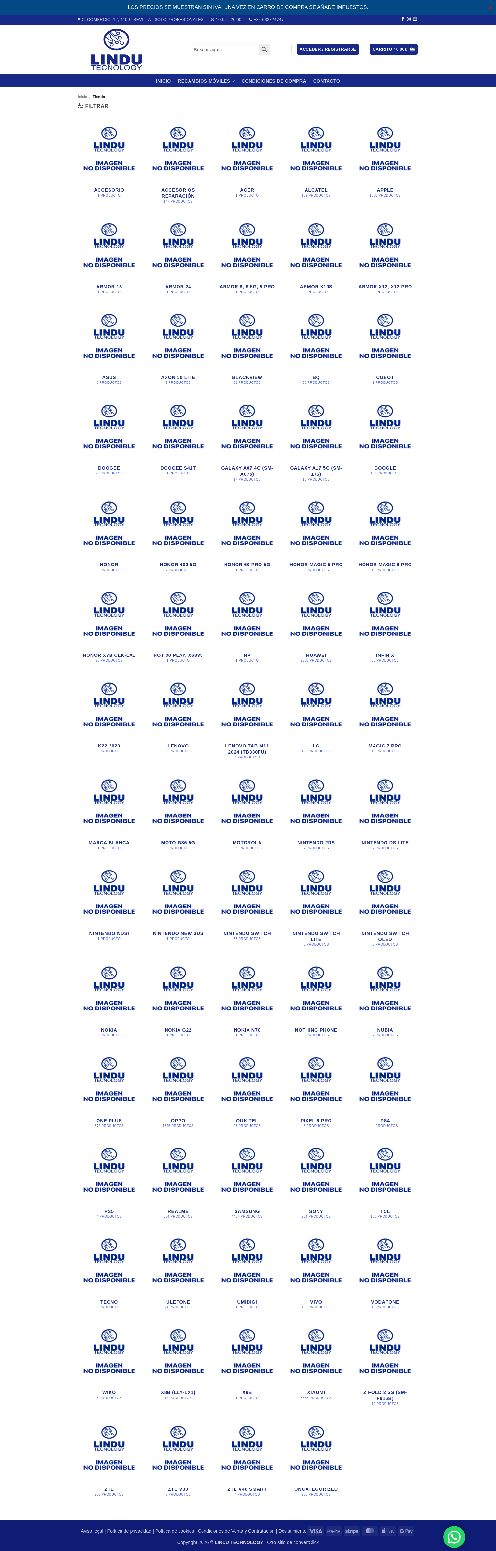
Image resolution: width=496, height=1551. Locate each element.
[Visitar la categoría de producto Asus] (109, 349)
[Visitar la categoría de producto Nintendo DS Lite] (385, 815)
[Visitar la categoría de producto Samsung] (247, 1183)
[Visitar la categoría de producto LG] (316, 721)
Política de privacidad (129, 1531)
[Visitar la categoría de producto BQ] (316, 349)
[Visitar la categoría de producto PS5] (109, 1183)
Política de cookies (174, 1531)
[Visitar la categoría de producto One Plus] (109, 1093)
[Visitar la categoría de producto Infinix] (385, 627)
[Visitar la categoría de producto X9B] (247, 1368)
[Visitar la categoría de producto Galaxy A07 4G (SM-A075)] (247, 443)
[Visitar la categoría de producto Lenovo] (178, 721)
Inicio (163, 81)
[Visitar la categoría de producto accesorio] (109, 165)
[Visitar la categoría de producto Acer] (247, 165)
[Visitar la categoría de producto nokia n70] (247, 1002)
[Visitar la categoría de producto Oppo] (178, 1093)
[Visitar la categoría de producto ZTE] (109, 1461)
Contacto (326, 81)
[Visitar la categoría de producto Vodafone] (385, 1274)
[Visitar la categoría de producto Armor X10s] (316, 259)
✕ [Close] (490, 7)
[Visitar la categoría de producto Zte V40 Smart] (247, 1461)
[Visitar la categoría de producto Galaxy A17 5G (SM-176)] (316, 443)
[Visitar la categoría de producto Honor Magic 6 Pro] (385, 537)
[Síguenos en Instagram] (409, 19)
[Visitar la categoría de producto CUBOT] (385, 349)
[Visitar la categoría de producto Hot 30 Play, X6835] (178, 627)
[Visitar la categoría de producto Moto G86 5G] (178, 815)
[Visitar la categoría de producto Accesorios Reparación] (178, 165)
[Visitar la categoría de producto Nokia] (109, 1002)
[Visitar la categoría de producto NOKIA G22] (178, 1002)
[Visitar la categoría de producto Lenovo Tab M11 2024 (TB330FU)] (247, 721)
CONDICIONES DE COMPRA (274, 81)
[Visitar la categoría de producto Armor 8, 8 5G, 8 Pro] (247, 259)
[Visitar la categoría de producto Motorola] (247, 815)
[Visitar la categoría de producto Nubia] (385, 1002)
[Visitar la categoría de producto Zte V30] (178, 1461)
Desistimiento (292, 1531)
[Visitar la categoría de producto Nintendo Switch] (247, 908)
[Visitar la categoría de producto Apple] (385, 165)
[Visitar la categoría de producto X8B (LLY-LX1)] (178, 1368)
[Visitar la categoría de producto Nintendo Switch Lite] (316, 908)
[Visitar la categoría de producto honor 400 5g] (178, 537)
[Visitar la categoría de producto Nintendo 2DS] (316, 815)
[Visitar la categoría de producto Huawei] (316, 627)
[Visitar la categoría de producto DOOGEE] (109, 443)
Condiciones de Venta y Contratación (236, 1531)
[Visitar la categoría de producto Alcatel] (316, 165)
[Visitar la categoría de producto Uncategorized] (316, 1461)
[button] (328, 49)
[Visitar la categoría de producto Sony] (316, 1183)
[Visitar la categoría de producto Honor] (109, 537)
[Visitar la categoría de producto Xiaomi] (316, 1368)
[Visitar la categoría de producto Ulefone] (178, 1274)
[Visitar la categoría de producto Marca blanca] (109, 815)
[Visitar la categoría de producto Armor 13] (109, 259)
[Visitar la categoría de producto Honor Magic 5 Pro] (316, 537)
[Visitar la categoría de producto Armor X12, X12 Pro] (385, 259)
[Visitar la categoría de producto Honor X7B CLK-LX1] (109, 627)
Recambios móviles (206, 81)
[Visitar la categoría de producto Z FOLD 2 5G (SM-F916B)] (385, 1368)
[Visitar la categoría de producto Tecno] (109, 1274)
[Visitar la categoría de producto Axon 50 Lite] (178, 349)
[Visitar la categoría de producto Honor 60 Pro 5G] (247, 537)
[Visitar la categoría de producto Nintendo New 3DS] (178, 908)
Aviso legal (92, 1531)
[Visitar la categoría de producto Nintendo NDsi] (109, 908)
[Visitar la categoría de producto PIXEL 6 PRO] (316, 1093)
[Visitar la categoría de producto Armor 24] (178, 259)
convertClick (306, 1542)
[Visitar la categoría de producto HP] (247, 627)
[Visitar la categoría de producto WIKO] (109, 1368)
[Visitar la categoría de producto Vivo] (316, 1274)
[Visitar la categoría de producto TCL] (385, 1183)
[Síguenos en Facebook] (403, 19)
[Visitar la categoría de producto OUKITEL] (247, 1093)
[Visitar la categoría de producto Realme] (178, 1183)
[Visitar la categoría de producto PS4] (385, 1093)
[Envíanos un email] (415, 19)
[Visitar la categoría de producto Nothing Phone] (316, 1002)
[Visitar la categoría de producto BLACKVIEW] (247, 349)
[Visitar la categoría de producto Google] (385, 443)
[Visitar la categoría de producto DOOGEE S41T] (178, 443)
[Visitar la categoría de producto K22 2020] (109, 721)
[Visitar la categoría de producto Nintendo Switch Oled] (385, 908)
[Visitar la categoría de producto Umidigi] (247, 1274)
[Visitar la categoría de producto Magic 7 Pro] (385, 721)
